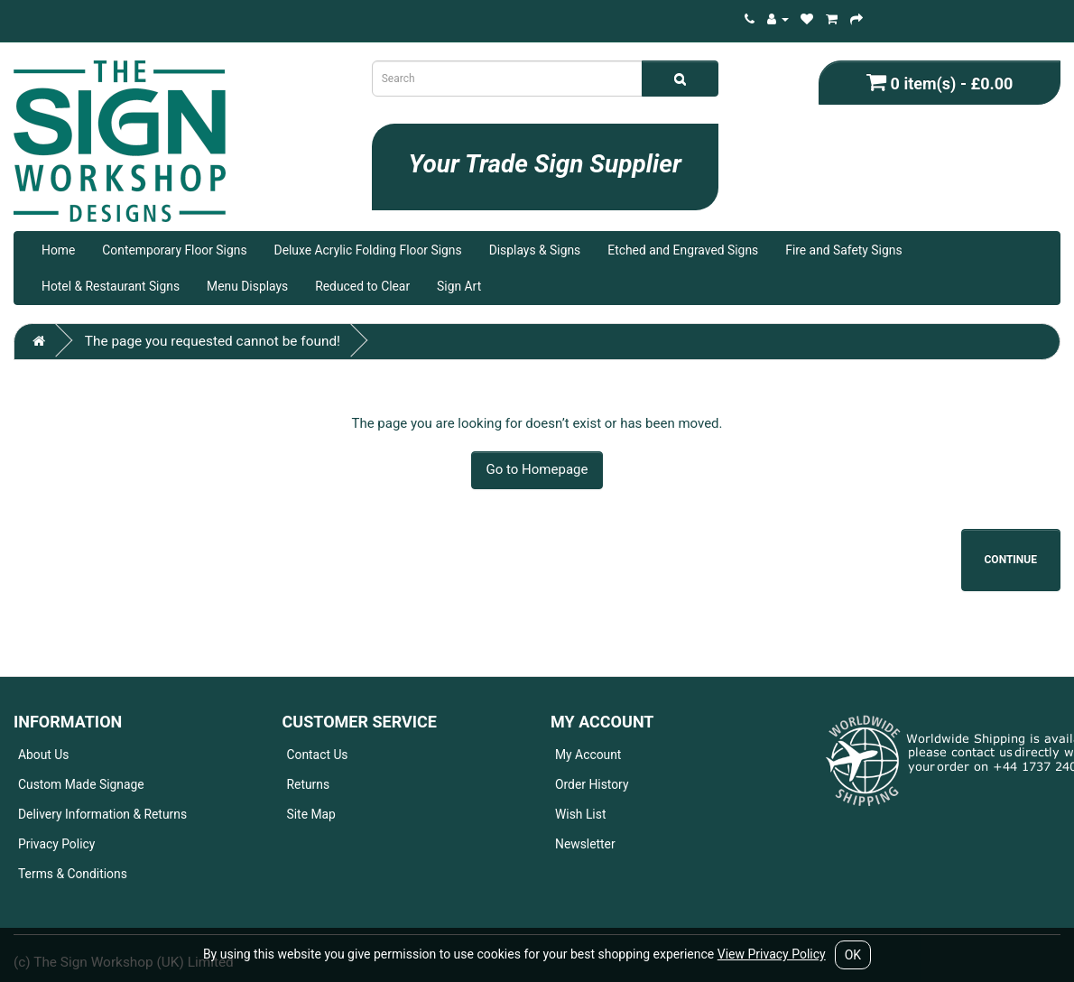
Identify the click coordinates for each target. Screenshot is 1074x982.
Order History (592, 784)
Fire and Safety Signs (843, 250)
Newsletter (585, 844)
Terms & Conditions (72, 873)
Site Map (311, 814)
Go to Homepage (537, 469)
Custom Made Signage (81, 784)
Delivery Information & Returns (102, 814)
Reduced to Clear (362, 286)
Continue (1011, 559)
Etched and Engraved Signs (682, 250)
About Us (43, 754)
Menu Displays (247, 286)
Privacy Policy (56, 844)
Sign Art (459, 286)
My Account (588, 754)
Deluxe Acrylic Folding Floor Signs (368, 250)
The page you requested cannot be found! (212, 341)
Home (58, 250)
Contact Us (317, 754)
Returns (308, 784)
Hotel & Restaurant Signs (111, 286)
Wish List (580, 814)
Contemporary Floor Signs (174, 250)
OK (853, 955)
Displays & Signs (535, 250)
